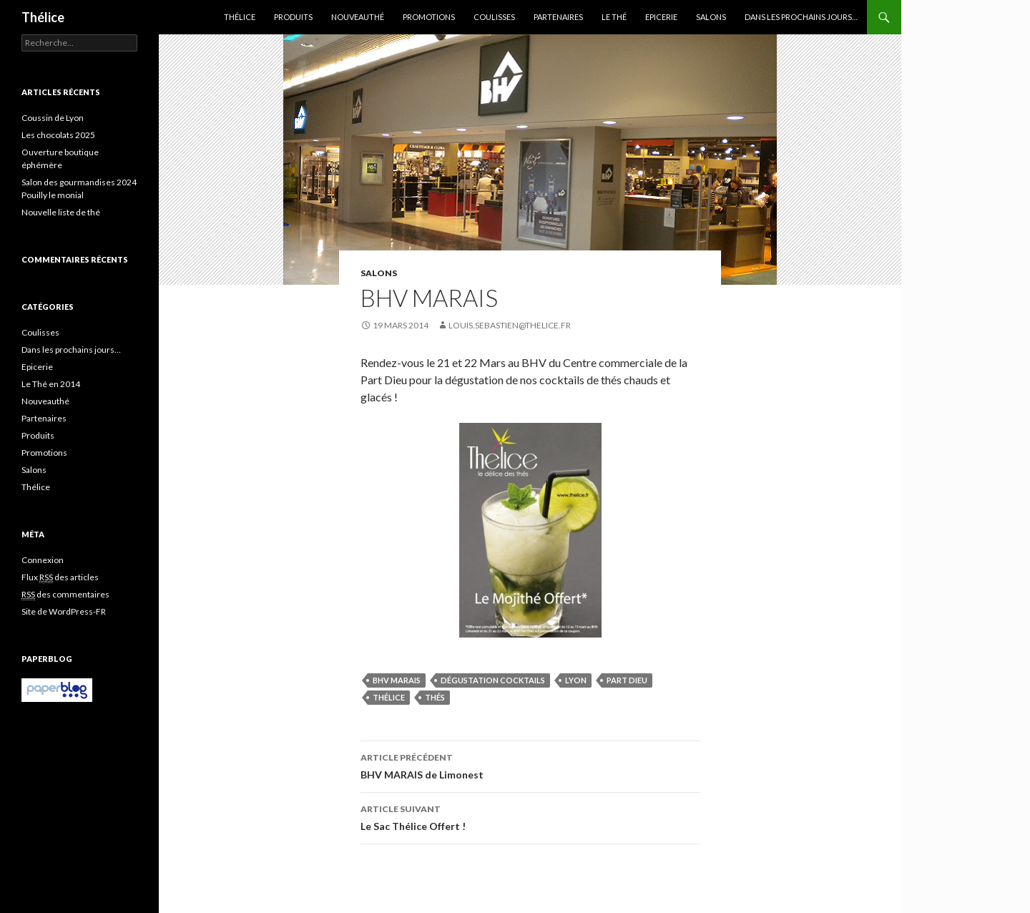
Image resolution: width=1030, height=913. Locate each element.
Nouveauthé (357, 16)
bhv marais (397, 680)
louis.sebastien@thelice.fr (509, 325)
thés (435, 697)
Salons (711, 16)
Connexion (42, 560)
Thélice (42, 17)
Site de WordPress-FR (63, 611)
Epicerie (661, 16)
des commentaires (65, 594)
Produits (293, 16)
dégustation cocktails (493, 680)
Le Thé (614, 16)
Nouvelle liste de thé (60, 212)
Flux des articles (60, 577)
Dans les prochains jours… (801, 16)
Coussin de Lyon (52, 117)
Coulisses (494, 16)
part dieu (627, 680)
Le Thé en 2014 (50, 384)
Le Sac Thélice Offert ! (530, 816)
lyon (576, 680)
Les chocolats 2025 (58, 135)
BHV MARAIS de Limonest (530, 765)
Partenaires (558, 16)
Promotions (429, 16)
